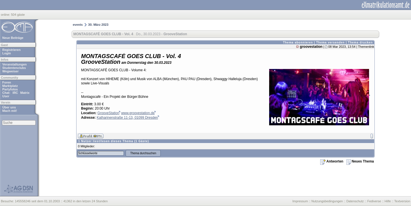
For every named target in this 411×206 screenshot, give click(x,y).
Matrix (24, 92)
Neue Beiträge (12, 37)
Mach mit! (9, 110)
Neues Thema (360, 161)
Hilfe (387, 201)
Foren (6, 82)
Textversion (402, 201)
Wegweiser (10, 71)
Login (6, 53)
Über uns (9, 107)
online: (6, 14)
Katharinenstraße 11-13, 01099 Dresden (127, 118)
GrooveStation (108, 113)
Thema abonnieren (298, 42)
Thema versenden (330, 42)
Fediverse (374, 201)
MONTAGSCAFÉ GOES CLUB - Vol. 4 (103, 34)
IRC (15, 92)
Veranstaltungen (14, 64)
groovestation (311, 47)
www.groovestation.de (137, 113)
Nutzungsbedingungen (327, 201)
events (78, 24)
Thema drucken (360, 42)
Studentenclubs (14, 68)
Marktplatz (10, 86)
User (5, 96)
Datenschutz (355, 201)
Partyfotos (10, 89)
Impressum (300, 201)
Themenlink (366, 46)
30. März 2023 (98, 24)
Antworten (331, 161)
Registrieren (11, 50)
